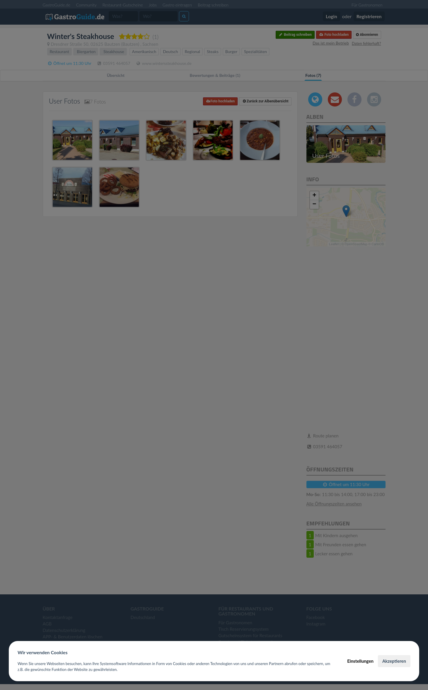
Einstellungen (360, 661)
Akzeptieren (394, 661)
